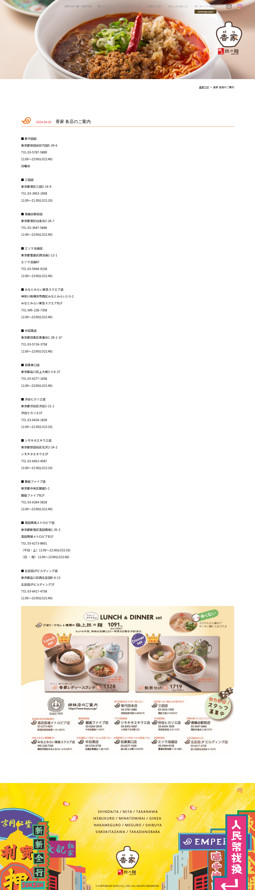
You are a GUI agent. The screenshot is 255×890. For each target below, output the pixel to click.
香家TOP (204, 87)
